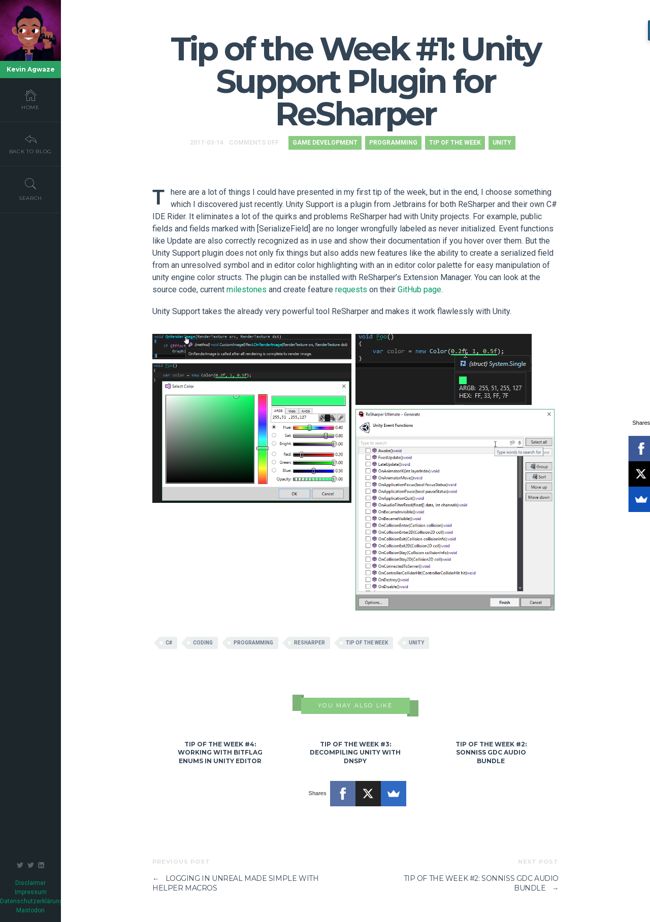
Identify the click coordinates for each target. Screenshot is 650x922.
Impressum (31, 892)
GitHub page (419, 289)
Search (30, 189)
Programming (393, 142)
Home (30, 99)
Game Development (325, 142)
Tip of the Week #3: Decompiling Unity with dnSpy (355, 752)
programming (253, 642)
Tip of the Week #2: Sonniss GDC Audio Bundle (491, 752)
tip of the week (367, 642)
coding (203, 642)
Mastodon (30, 910)
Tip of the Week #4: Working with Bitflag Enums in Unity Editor (220, 752)
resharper (309, 642)
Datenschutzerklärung (31, 901)
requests (351, 289)
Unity (502, 142)
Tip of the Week (455, 142)
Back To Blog (30, 143)
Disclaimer (30, 882)
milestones (246, 289)
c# (169, 642)
